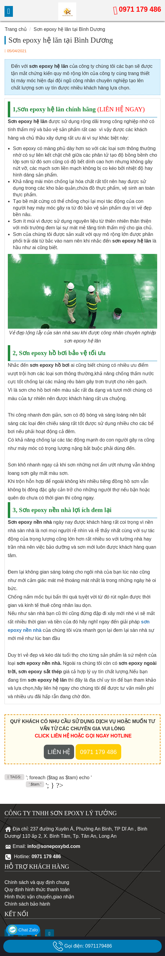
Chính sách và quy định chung (36, 882)
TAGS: (14, 777)
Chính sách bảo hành (27, 903)
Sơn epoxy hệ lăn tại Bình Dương (69, 29)
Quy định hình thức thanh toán (37, 889)
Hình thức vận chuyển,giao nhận (39, 896)
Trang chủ (16, 29)
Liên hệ (59, 752)
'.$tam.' (35, 784)
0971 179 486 (140, 9)
